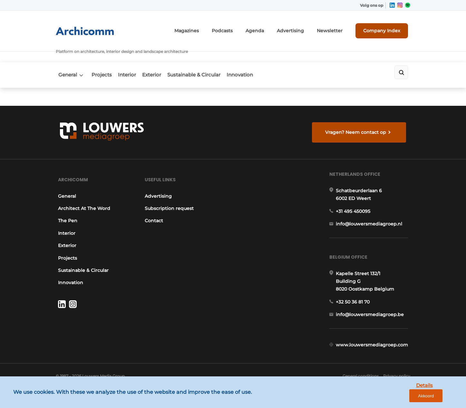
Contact (153, 212)
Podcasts (242, 28)
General (65, 57)
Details (411, 397)
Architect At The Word (82, 200)
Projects (103, 57)
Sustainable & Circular (208, 57)
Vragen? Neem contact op (357, 116)
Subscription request (168, 200)
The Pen (65, 212)
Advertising (303, 28)
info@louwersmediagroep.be (372, 318)
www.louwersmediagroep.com (374, 351)
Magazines (209, 28)
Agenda (271, 28)
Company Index (386, 28)
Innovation (258, 57)
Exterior (161, 57)
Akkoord (442, 397)
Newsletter (337, 28)
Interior (133, 57)
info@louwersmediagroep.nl (371, 221)
